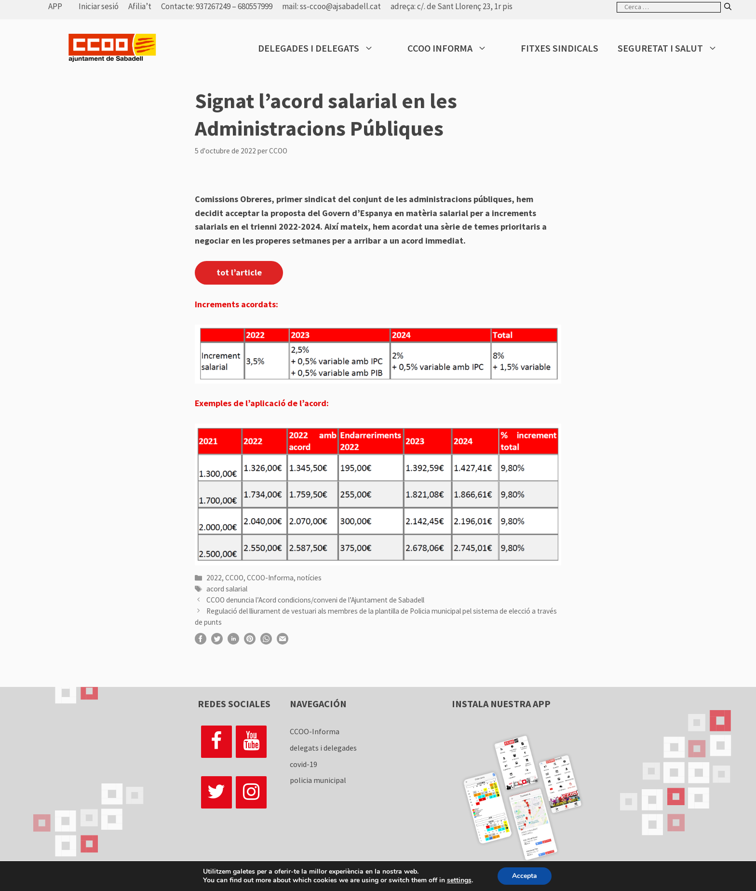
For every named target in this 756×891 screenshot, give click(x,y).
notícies (309, 577)
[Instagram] (251, 792)
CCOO (234, 577)
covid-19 (303, 764)
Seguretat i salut (675, 48)
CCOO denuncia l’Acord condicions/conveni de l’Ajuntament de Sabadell (315, 599)
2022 (214, 577)
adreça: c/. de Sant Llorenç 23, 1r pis (452, 6)
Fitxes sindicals (559, 48)
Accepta (524, 875)
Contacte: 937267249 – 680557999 (216, 6)
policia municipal (318, 780)
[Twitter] (216, 792)
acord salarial (226, 588)
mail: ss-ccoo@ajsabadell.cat (331, 6)
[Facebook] (216, 742)
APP (55, 6)
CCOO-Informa (270, 577)
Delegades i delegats (323, 48)
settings (458, 880)
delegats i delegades (323, 748)
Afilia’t (139, 6)
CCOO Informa (454, 48)
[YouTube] (251, 742)
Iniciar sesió (99, 6)
